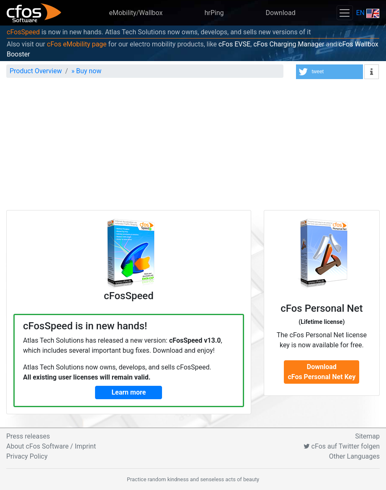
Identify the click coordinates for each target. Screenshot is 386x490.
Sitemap (367, 436)
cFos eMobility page (77, 44)
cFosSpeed (23, 32)
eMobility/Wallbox (135, 13)
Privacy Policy (27, 456)
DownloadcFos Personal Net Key (321, 372)
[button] (329, 71)
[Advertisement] (193, 147)
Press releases (28, 436)
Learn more (128, 392)
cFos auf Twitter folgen (342, 446)
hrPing (214, 13)
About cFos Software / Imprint (51, 446)
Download (280, 13)
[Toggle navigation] (345, 12)
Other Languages (354, 456)
